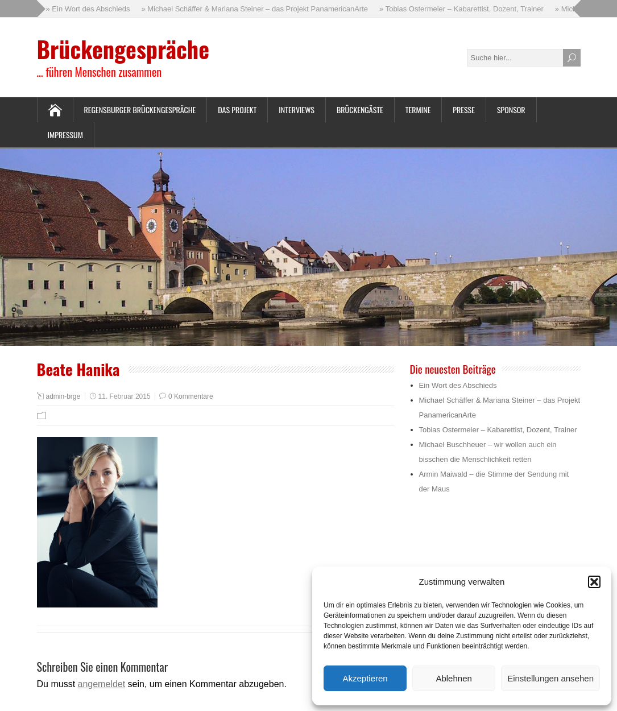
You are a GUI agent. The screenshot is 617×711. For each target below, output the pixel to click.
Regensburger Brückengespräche (140, 109)
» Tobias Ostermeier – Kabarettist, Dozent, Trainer (461, 9)
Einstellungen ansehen (550, 678)
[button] (594, 582)
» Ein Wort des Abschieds (88, 9)
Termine (418, 109)
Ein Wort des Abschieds (458, 385)
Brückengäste (360, 109)
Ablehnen (453, 678)
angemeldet (102, 684)
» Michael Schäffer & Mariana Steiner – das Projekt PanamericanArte (254, 9)
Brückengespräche (123, 49)
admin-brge (63, 396)
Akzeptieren (364, 678)
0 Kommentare (190, 396)
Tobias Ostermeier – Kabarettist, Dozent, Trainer (498, 429)
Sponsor (511, 109)
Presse (464, 109)
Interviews (296, 109)
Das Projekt (237, 109)
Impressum (65, 134)
